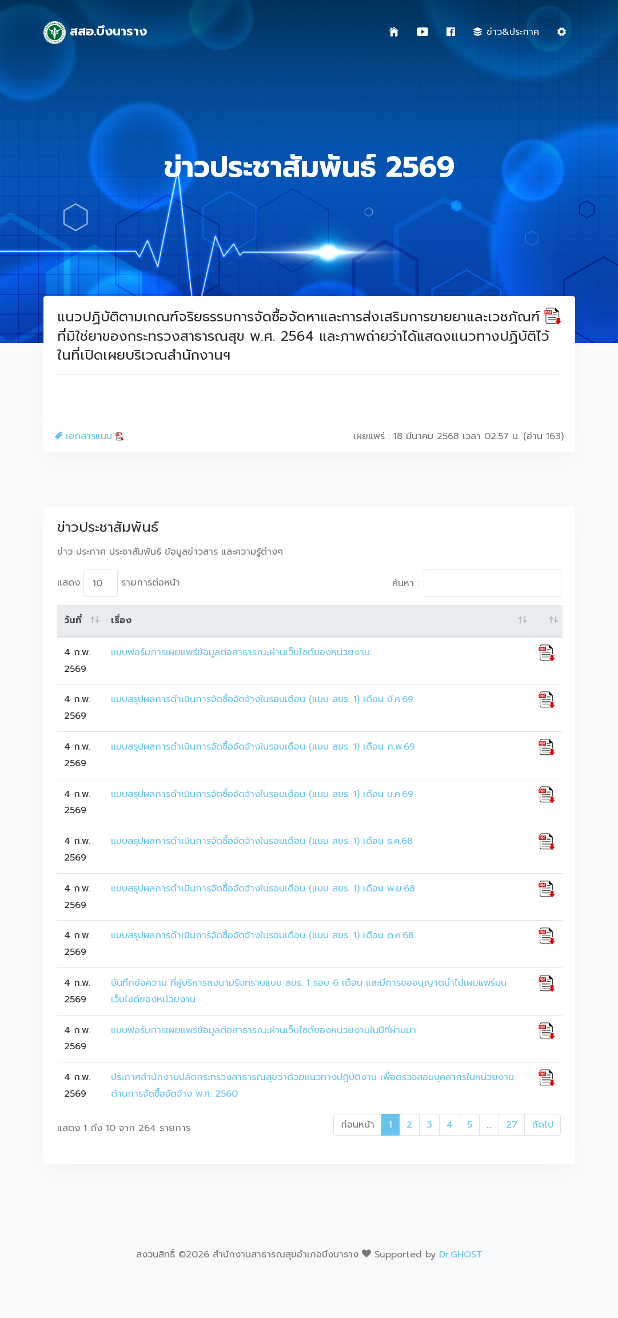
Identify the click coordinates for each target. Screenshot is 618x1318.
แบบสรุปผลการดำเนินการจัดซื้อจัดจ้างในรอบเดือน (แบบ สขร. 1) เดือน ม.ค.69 (262, 794)
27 (511, 1125)
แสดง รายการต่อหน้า (118, 583)
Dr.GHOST (461, 1254)
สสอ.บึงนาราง (95, 32)
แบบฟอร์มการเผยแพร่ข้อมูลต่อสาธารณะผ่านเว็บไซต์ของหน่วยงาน (240, 652)
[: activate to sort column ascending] (547, 621)
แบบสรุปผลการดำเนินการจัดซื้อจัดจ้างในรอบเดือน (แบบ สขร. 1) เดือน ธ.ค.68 (262, 841)
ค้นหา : (476, 583)
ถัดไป (542, 1125)
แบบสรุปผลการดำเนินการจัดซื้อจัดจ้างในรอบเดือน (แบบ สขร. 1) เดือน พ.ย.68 (263, 888)
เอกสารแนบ (89, 436)
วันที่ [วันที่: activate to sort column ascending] (73, 620)
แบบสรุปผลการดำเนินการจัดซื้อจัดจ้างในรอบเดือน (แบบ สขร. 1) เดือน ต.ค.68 (262, 935)
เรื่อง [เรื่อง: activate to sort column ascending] (121, 620)
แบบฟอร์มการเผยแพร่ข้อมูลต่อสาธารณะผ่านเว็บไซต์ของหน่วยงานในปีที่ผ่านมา (263, 1030)
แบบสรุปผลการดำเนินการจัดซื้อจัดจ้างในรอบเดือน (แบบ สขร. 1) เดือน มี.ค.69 (262, 699)
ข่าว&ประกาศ (506, 32)
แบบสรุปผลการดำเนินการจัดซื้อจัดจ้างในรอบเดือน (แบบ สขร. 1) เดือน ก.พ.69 (263, 747)
